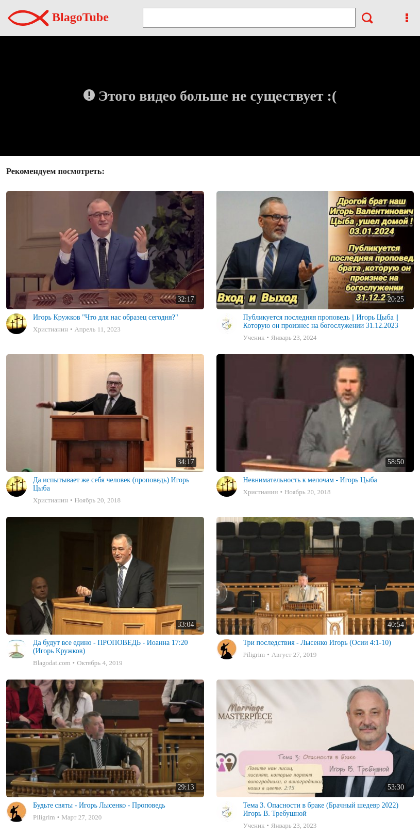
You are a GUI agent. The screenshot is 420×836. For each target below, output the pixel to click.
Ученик (254, 337)
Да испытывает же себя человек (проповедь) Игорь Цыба (111, 484)
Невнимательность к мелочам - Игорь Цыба (310, 480)
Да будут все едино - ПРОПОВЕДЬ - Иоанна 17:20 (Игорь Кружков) (110, 647)
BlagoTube (58, 17)
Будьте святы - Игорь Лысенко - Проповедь (99, 805)
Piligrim (254, 654)
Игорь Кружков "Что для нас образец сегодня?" (105, 317)
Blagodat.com (52, 663)
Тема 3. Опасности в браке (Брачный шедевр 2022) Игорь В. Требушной (321, 809)
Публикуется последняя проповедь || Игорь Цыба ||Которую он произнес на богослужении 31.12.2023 (320, 321)
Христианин (50, 329)
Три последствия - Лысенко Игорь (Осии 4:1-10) (317, 642)
